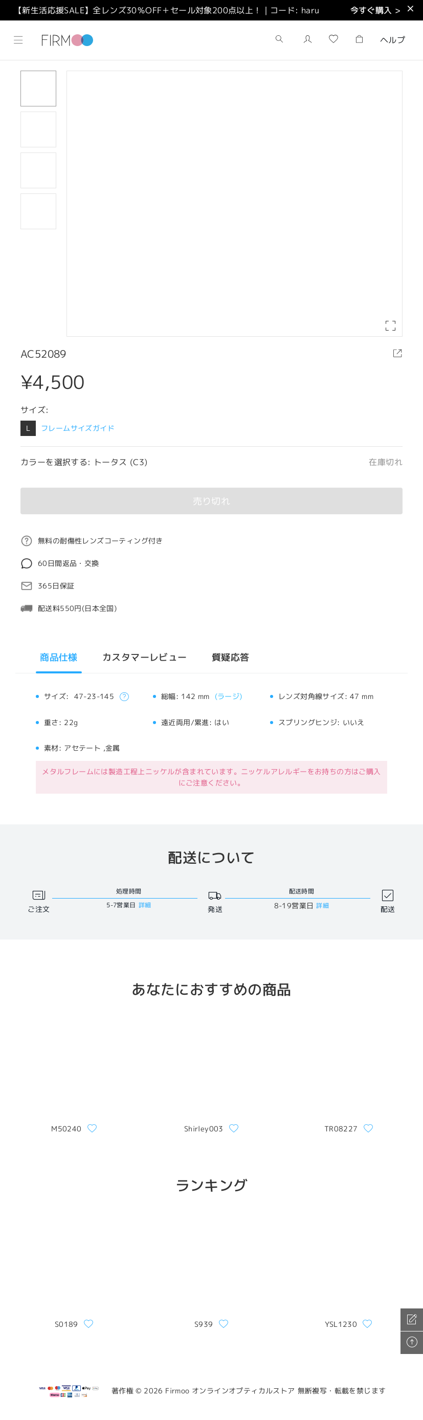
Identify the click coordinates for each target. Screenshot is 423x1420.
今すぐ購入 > (375, 10)
